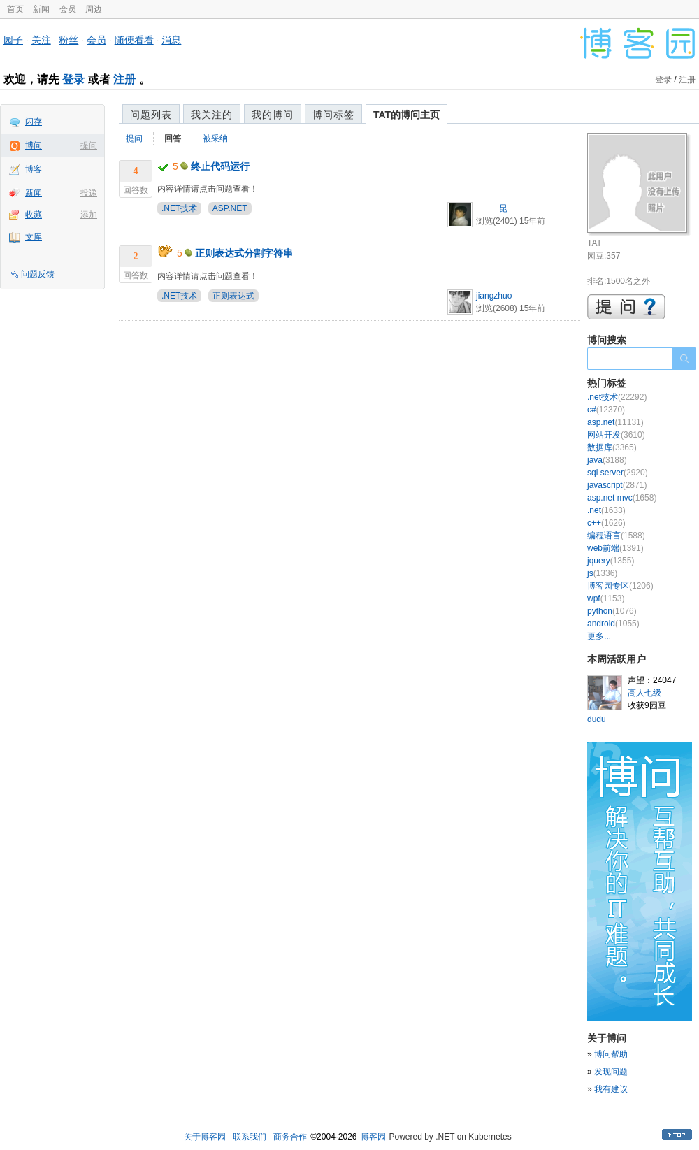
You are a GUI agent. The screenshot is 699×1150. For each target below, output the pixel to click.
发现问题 (611, 1072)
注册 (124, 79)
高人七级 (644, 693)
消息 (171, 39)
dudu (596, 719)
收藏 (33, 215)
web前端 (615, 548)
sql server (617, 472)
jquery (610, 561)
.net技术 (617, 397)
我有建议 (611, 1089)
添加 (88, 215)
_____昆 (491, 208)
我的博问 (273, 114)
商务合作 (290, 1137)
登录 (73, 79)
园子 (13, 39)
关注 (41, 39)
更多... (599, 636)
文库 (33, 237)
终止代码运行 (220, 166)
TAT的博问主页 (406, 114)
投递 (88, 193)
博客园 (373, 1137)
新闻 (41, 9)
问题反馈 (38, 274)
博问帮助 (611, 1054)
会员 (67, 9)
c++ (606, 523)
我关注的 (212, 114)
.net (606, 510)
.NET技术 (179, 208)
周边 (93, 9)
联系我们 (249, 1137)
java (607, 460)
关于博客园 (205, 1137)
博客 (33, 169)
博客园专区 (620, 586)
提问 (88, 145)
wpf (605, 598)
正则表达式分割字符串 (244, 253)
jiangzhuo (494, 296)
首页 (15, 9)
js (602, 573)
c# (606, 410)
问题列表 (151, 114)
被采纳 (215, 138)
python (612, 611)
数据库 (612, 447)
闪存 (33, 122)
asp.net (615, 422)
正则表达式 (233, 296)
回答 (172, 138)
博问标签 (333, 114)
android (613, 623)
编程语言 (616, 535)
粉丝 (68, 39)
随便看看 (134, 39)
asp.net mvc (621, 498)
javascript (617, 485)
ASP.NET (229, 208)
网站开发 (616, 435)
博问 (33, 145)
